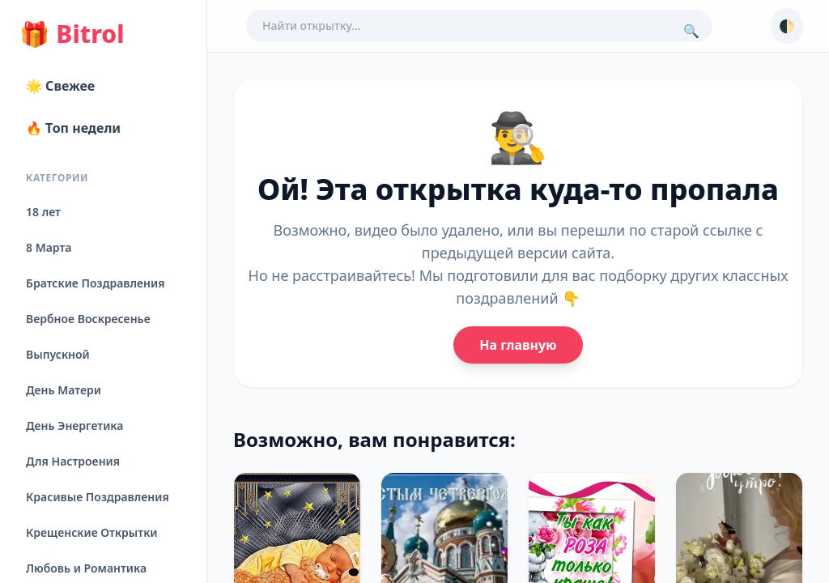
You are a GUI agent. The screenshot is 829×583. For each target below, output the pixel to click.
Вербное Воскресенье (88, 318)
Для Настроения (73, 461)
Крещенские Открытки (92, 532)
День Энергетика (74, 425)
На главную (517, 345)
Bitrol (71, 34)
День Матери (63, 390)
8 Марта (48, 247)
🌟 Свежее (60, 86)
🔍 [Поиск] (691, 31)
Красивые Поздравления (97, 496)
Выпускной (58, 354)
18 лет (43, 211)
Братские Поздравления (95, 283)
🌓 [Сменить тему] (787, 26)
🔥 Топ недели (73, 128)
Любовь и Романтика (86, 568)
